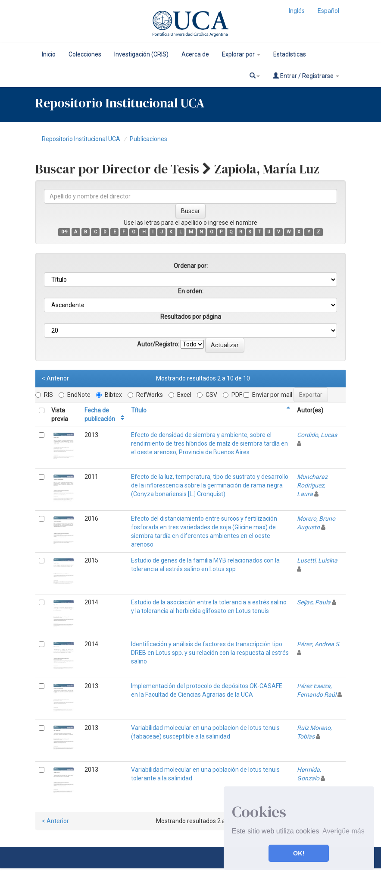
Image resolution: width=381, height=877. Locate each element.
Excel (180, 394)
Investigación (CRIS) (141, 54)
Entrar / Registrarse (306, 75)
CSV (207, 394)
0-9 (64, 232)
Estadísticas (289, 54)
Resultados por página (190, 316)
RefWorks (145, 394)
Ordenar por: (191, 265)
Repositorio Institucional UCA (81, 138)
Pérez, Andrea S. (318, 644)
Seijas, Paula (314, 602)
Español (328, 10)
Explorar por (241, 54)
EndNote (75, 394)
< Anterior (55, 378)
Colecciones (85, 54)
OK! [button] (298, 853)
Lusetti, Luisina (317, 560)
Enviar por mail (268, 394)
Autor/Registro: (158, 344)
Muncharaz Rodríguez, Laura (312, 485)
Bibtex (109, 394)
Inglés (297, 10)
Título (139, 410)
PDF (232, 394)
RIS (44, 394)
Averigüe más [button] (343, 831)
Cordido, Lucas (317, 434)
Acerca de (195, 54)
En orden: (190, 291)
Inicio (49, 54)
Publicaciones (148, 138)
